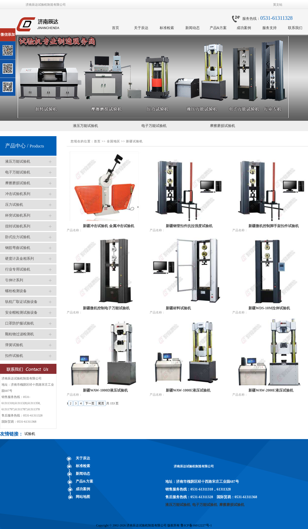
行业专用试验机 (17, 269)
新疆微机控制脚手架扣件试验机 (273, 226)
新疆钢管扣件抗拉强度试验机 (189, 226)
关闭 (26, 30)
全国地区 (113, 141)
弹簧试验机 (14, 345)
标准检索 (167, 28)
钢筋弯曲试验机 (17, 248)
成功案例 (244, 28)
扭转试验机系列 (17, 226)
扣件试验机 (14, 356)
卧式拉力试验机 (17, 237)
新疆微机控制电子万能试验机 (106, 308)
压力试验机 (14, 205)
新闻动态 (192, 28)
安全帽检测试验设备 (21, 312)
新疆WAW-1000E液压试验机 (188, 390)
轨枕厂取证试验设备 (21, 302)
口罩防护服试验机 (19, 323)
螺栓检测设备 (16, 291)
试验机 (29, 434)
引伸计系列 (14, 280)
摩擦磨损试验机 (222, 126)
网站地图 (83, 497)
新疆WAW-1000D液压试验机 (105, 390)
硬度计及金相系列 (19, 259)
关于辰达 (141, 28)
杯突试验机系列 (17, 215)
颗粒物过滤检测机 (19, 334)
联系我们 (295, 28)
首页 (115, 28)
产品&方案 (218, 28)
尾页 (101, 403)
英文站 (277, 4)
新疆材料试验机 (178, 308)
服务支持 (269, 28)
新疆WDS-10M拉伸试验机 (269, 308)
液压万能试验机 (85, 126)
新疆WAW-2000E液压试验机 (270, 390)
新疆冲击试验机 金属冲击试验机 (108, 226)
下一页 (89, 403)
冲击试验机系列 (17, 194)
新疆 (129, 141)
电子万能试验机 (154, 126)
